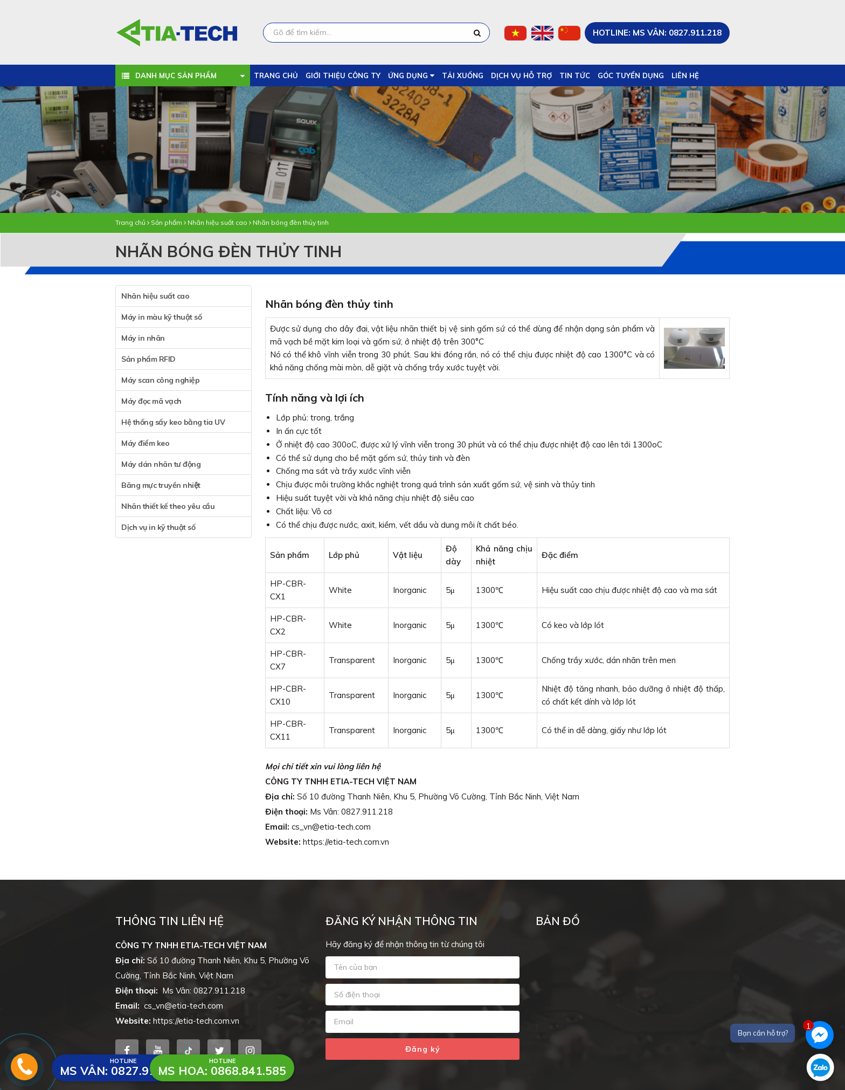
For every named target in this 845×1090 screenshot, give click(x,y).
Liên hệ (685, 75)
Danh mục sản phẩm (176, 75)
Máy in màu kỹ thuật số (161, 317)
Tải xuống (462, 75)
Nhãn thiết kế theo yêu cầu (167, 506)
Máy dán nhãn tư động (160, 464)
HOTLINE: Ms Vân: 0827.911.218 (657, 32)
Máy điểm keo (145, 443)
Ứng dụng (411, 75)
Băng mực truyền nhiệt (160, 485)
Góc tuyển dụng (631, 75)
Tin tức (574, 75)
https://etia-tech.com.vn (346, 842)
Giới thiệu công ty (343, 75)
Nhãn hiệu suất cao (217, 222)
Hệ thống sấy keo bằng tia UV (173, 422)
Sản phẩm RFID (148, 359)
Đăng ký (422, 1049)
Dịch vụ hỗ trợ (521, 75)
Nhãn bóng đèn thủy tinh (291, 222)
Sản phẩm (166, 222)
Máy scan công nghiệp (160, 380)
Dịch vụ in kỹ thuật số (158, 527)
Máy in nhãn (143, 338)
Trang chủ (276, 75)
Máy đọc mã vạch (151, 401)
